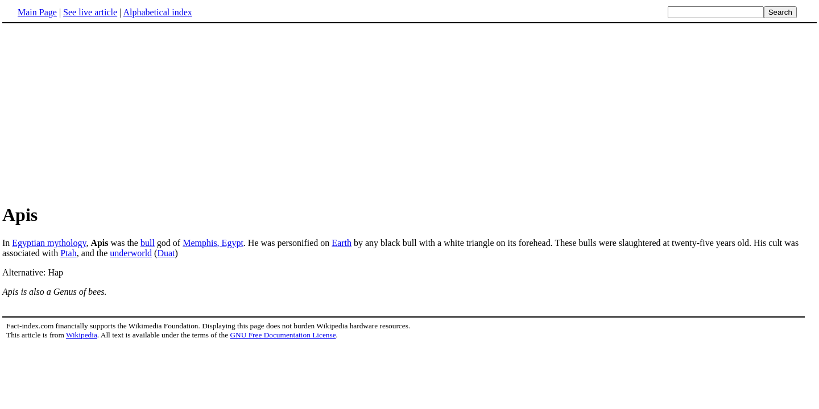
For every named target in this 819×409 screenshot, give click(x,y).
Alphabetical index (157, 12)
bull (147, 243)
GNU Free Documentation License (283, 335)
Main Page (37, 12)
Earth (341, 243)
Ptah (68, 253)
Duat (166, 253)
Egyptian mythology (49, 243)
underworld (131, 253)
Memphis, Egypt (213, 243)
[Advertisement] (97, 113)
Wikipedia (81, 335)
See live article (90, 12)
